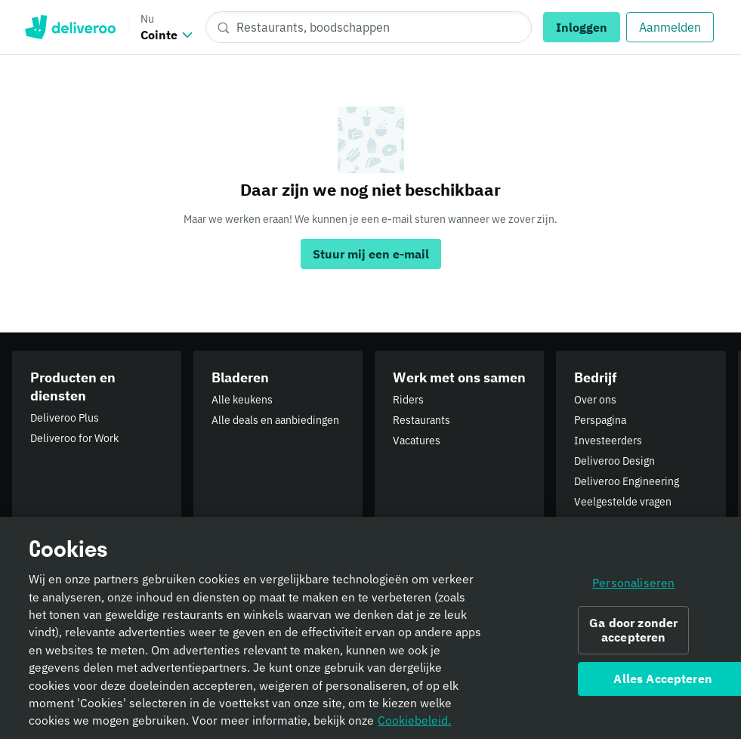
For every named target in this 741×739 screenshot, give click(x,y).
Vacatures (416, 440)
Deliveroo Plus (64, 418)
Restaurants (421, 420)
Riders (408, 400)
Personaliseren (633, 587)
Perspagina (600, 420)
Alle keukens (242, 400)
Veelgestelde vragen (623, 502)
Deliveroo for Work (74, 438)
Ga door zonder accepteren (633, 635)
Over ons (595, 400)
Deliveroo (70, 27)
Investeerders (608, 440)
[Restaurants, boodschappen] (368, 27)
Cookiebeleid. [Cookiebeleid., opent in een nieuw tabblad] (414, 725)
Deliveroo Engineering (626, 481)
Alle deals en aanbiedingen (275, 420)
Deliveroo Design (614, 461)
